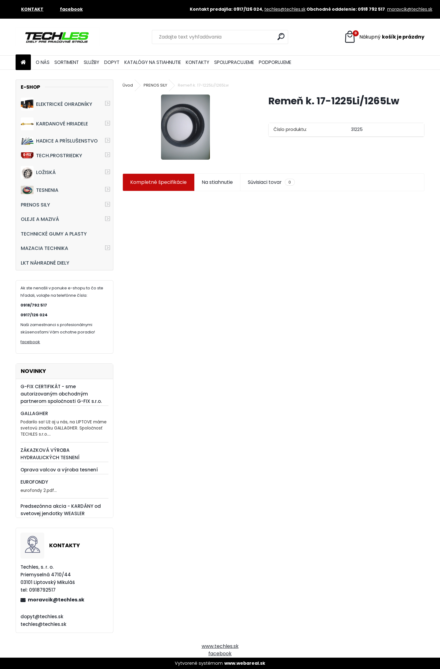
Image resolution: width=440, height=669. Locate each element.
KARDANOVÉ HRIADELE (54, 123)
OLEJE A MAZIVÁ (40, 219)
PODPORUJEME (275, 62)
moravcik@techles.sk (409, 9)
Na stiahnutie (217, 182)
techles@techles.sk (285, 9)
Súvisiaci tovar (271, 182)
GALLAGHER (34, 413)
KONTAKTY (197, 62)
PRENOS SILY (35, 204)
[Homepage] (23, 62)
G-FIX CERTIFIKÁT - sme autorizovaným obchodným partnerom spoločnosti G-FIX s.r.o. (61, 393)
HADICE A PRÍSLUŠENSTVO (59, 141)
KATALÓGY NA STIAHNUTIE (152, 62)
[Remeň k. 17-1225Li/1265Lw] (185, 127)
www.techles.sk (220, 646)
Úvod (128, 85)
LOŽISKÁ (38, 172)
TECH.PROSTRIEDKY (51, 155)
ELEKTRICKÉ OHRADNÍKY (56, 104)
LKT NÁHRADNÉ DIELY (45, 262)
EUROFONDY (34, 482)
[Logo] (58, 37)
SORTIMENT (66, 62)
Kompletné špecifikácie (158, 182)
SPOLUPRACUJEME (234, 62)
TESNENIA (39, 190)
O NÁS (43, 62)
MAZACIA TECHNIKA (44, 248)
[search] (280, 36)
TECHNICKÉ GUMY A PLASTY (54, 233)
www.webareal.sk (244, 663)
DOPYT (111, 62)
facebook (30, 342)
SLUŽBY (91, 62)
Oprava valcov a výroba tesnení (59, 469)
